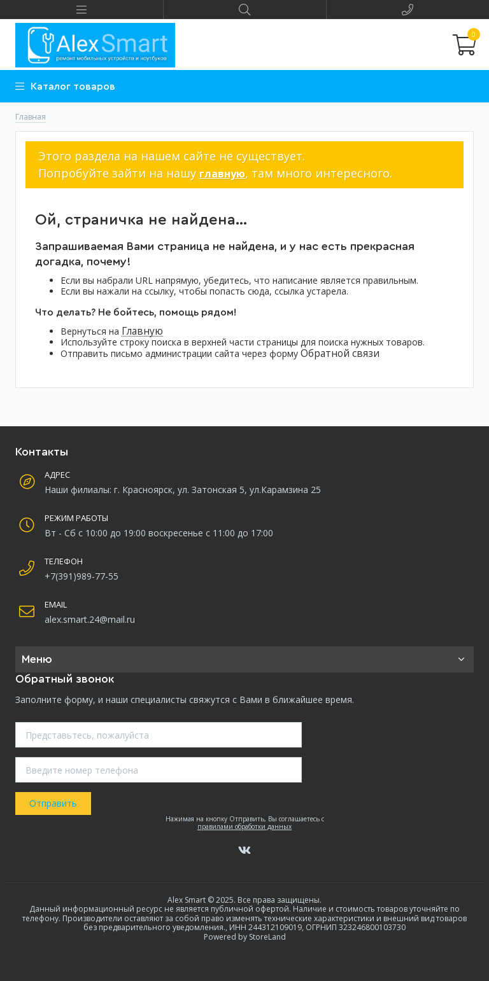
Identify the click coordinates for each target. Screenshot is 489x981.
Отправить (53, 803)
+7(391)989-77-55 (81, 576)
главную (222, 174)
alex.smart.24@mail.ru (90, 619)
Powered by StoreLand (245, 936)
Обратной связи (340, 353)
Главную (142, 331)
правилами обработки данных (244, 826)
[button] (81, 9)
